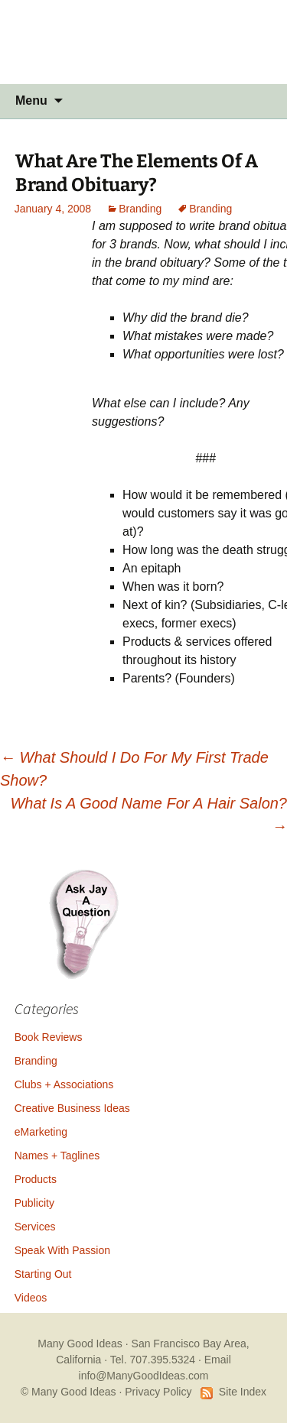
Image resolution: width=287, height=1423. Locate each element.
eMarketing (41, 1132)
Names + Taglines (57, 1155)
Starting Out (43, 1274)
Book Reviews (49, 1037)
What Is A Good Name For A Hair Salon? (148, 815)
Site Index (242, 1392)
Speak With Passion (62, 1250)
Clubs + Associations (64, 1084)
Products (36, 1179)
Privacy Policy (158, 1392)
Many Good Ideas (80, 1343)
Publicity (34, 1203)
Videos (31, 1298)
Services (35, 1226)
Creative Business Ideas (72, 1108)
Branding (140, 209)
